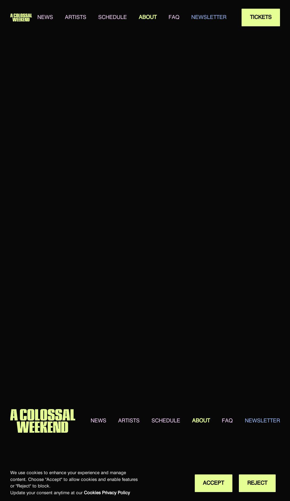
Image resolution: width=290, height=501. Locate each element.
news (45, 17)
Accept (213, 483)
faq (174, 17)
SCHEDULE (112, 17)
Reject (257, 483)
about (148, 17)
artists (75, 17)
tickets (261, 17)
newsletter (208, 17)
